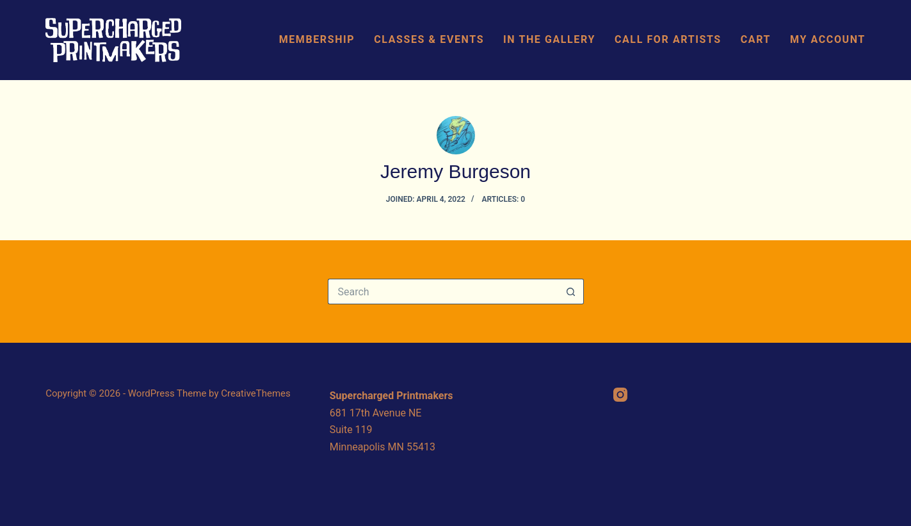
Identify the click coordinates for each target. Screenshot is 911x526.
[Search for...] (443, 291)
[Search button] (571, 291)
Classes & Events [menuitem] (429, 39)
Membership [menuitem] (317, 39)
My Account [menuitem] (828, 39)
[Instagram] (620, 395)
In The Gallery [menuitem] (549, 39)
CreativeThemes (256, 393)
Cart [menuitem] (756, 39)
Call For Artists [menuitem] (668, 39)
